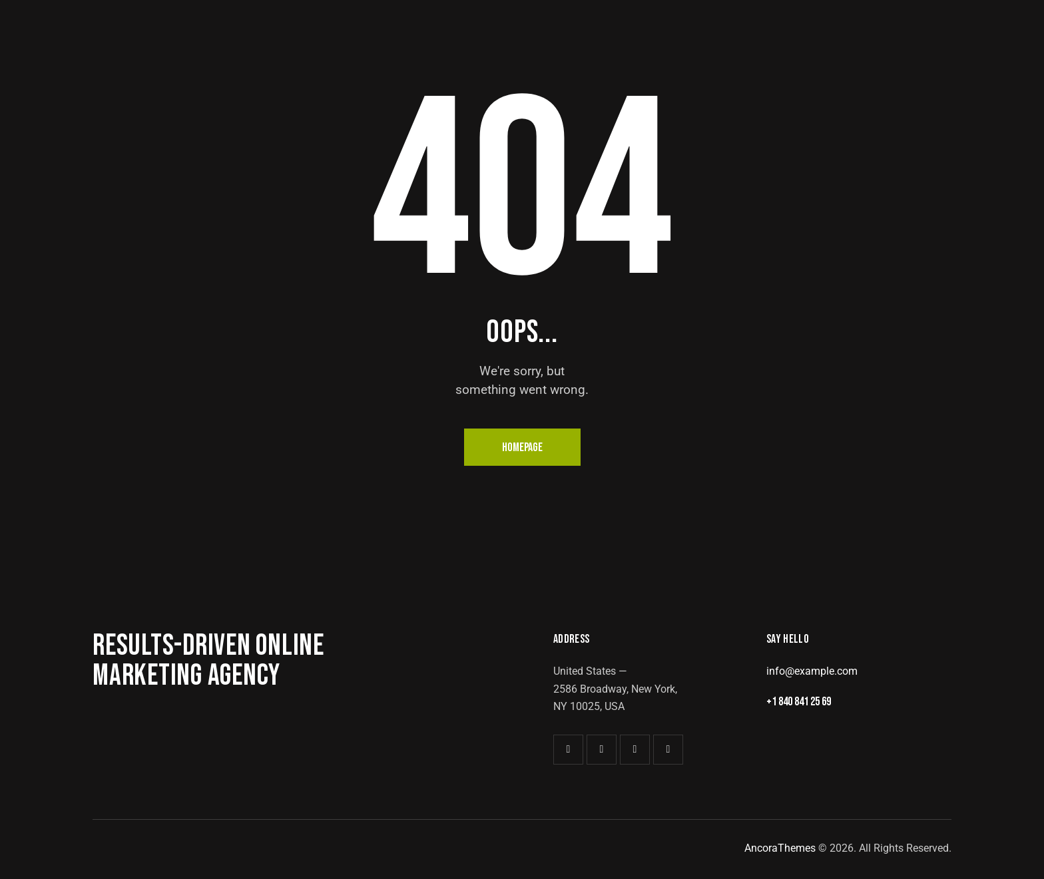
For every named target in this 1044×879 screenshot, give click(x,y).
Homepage (522, 447)
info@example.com (812, 671)
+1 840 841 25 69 (802, 702)
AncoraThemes (780, 848)
